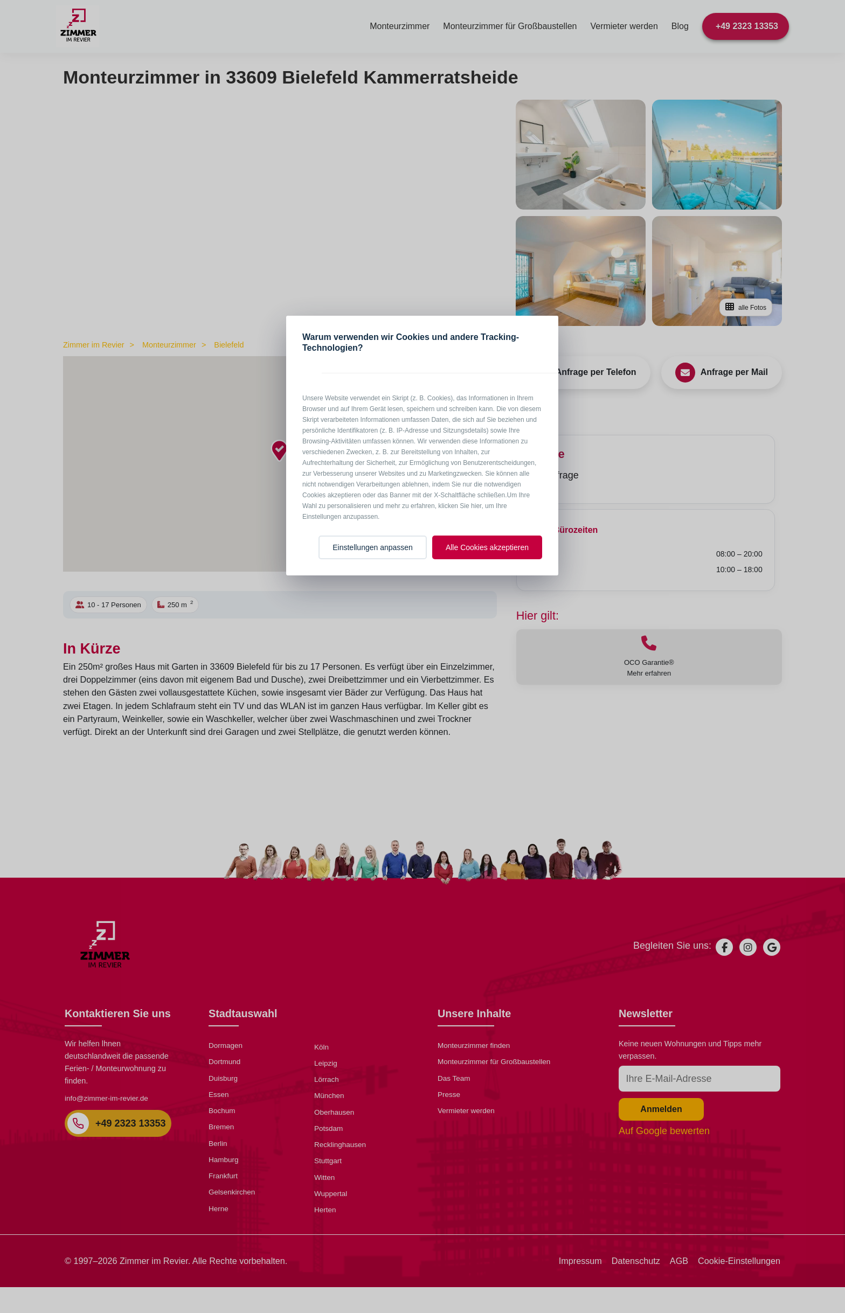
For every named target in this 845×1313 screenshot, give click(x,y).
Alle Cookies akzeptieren (487, 547)
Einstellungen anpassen (373, 547)
